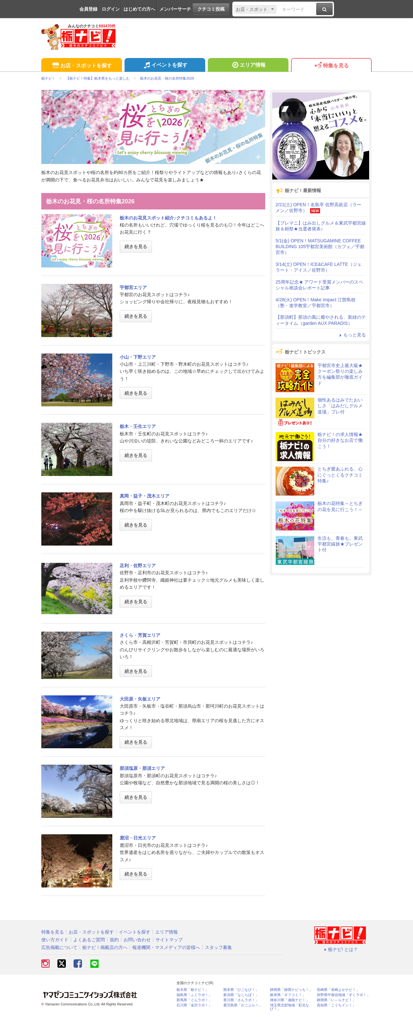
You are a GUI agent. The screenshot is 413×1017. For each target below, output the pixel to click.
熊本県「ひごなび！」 (241, 990)
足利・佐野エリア (138, 565)
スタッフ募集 (218, 947)
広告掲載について (59, 947)
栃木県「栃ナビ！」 (192, 990)
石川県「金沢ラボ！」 (194, 1005)
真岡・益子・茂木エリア (144, 496)
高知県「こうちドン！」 (336, 1005)
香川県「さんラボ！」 (241, 1000)
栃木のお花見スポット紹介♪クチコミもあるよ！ (168, 217)
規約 (114, 939)
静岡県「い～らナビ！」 (336, 1000)
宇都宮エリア (133, 287)
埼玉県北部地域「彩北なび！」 (289, 1007)
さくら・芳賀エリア (140, 635)
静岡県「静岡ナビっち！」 (291, 990)
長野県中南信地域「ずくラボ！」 (343, 995)
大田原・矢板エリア (140, 699)
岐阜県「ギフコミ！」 (288, 995)
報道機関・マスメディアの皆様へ (166, 947)
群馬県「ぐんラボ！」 (194, 1000)
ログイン (111, 9)
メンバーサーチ (175, 9)
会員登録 (88, 9)
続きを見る (136, 246)
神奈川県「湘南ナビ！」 (289, 1000)
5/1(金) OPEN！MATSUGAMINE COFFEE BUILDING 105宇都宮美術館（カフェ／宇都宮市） (320, 246)
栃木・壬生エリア (138, 426)
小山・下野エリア (138, 357)
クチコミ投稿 (211, 9)
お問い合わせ (137, 939)
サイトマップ (169, 939)
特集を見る (331, 66)
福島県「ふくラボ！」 (194, 995)
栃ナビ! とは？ (340, 949)
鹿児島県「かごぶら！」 (242, 1005)
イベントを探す (164, 65)
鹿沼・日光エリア (138, 837)
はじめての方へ (139, 9)
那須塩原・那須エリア (142, 768)
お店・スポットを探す (81, 66)
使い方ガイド (54, 939)
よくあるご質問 (89, 939)
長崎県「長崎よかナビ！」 (338, 990)
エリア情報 (248, 65)
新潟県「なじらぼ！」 (241, 995)
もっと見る (351, 334)
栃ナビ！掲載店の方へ (104, 947)
